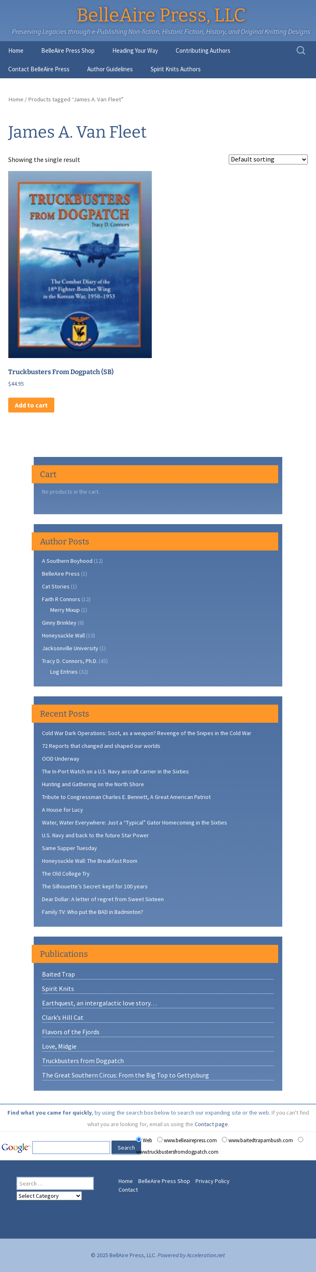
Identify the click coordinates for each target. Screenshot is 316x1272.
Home (15, 50)
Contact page (211, 1124)
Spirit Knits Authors (176, 69)
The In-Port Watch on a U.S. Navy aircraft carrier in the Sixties (115, 771)
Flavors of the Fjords (71, 1032)
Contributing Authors (203, 50)
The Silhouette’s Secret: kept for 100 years (95, 886)
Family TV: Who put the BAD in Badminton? (92, 912)
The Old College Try (66, 873)
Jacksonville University (70, 648)
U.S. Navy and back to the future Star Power (95, 835)
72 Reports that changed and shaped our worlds (101, 746)
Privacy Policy (212, 1181)
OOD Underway (60, 758)
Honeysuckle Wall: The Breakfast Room (89, 860)
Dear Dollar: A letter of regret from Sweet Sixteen (103, 899)
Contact (128, 1189)
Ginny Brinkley (59, 622)
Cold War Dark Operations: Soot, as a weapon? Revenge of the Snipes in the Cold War (146, 733)
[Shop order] (268, 159)
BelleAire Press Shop (68, 50)
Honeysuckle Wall (63, 635)
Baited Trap (58, 974)
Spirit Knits (58, 988)
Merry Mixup (65, 610)
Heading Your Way (135, 50)
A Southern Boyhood (67, 561)
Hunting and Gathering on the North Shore (93, 784)
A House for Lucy (62, 809)
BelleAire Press (61, 573)
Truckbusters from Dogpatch (83, 1060)
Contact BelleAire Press (39, 69)
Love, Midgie (59, 1046)
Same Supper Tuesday (69, 848)
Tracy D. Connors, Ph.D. (70, 661)
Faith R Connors (61, 599)
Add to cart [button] (31, 405)
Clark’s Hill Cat (63, 1017)
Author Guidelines (110, 69)
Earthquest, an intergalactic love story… (99, 1003)
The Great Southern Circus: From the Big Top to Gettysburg (125, 1075)
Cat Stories (56, 586)
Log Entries (64, 671)
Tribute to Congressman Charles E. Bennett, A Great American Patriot (126, 797)
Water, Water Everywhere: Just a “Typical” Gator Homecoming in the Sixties (134, 822)
